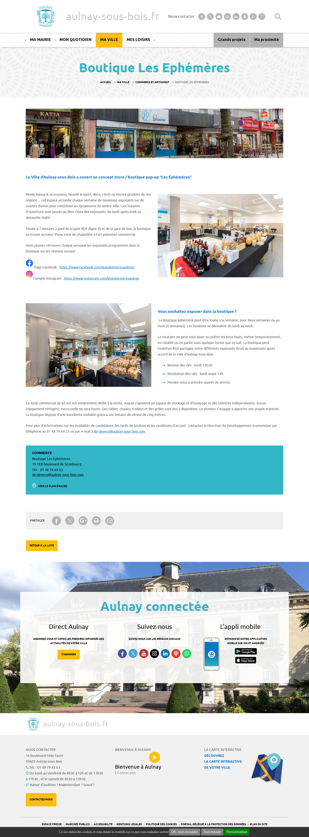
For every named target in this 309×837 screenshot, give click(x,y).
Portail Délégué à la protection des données (213, 824)
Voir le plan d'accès (52, 486)
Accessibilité (103, 824)
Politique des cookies (161, 824)
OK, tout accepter (184, 832)
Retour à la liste (42, 546)
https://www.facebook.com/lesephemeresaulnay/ (97, 267)
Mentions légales (129, 824)
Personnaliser (236, 832)
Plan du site (258, 824)
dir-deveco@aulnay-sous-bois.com (119, 431)
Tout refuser (212, 832)
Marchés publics (78, 824)
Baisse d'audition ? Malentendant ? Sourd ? (62, 785)
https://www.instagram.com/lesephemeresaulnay (101, 278)
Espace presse (52, 824)
